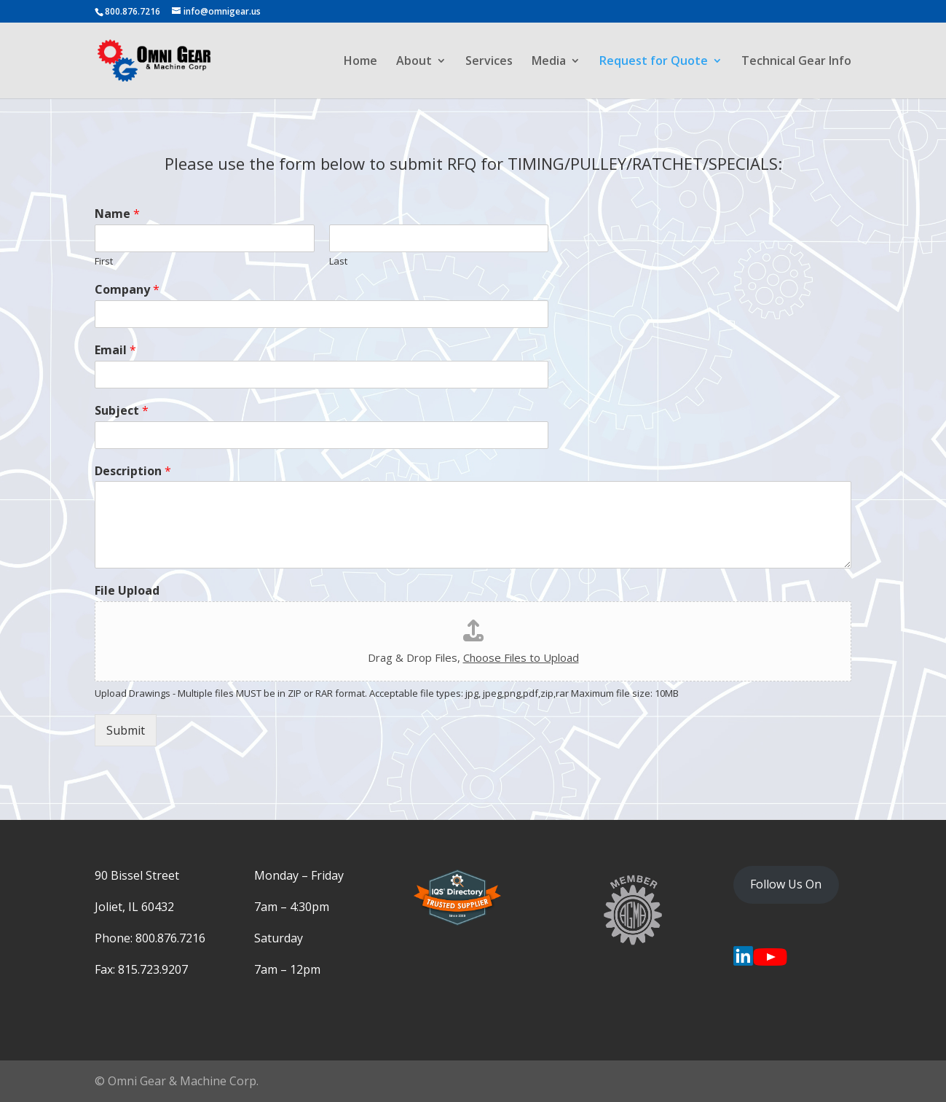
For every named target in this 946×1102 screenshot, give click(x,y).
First (104, 261)
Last (338, 261)
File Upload (127, 590)
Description (133, 471)
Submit (125, 730)
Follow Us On (785, 884)
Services (489, 62)
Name (117, 214)
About (414, 62)
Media (549, 62)
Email (115, 350)
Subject (122, 410)
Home (360, 62)
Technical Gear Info (796, 62)
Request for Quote (653, 62)
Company (127, 289)
